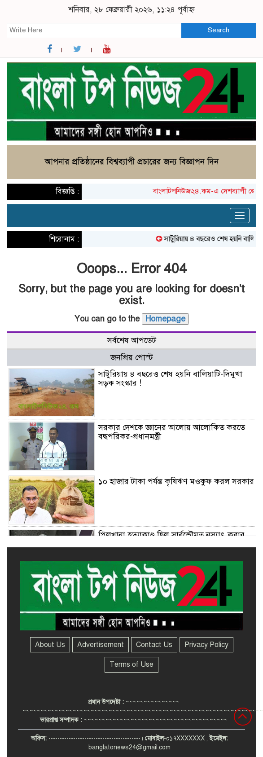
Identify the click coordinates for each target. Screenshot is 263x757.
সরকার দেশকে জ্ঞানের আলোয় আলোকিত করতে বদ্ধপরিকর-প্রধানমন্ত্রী (171, 432)
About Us (50, 644)
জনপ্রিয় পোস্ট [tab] (131, 357)
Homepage (165, 319)
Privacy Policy (206, 644)
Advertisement (100, 644)
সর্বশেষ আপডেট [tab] (131, 340)
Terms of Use (131, 664)
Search (218, 30)
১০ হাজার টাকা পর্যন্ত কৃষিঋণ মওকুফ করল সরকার (176, 481)
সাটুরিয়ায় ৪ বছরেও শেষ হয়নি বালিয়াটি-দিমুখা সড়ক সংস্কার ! (170, 378)
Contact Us (154, 644)
